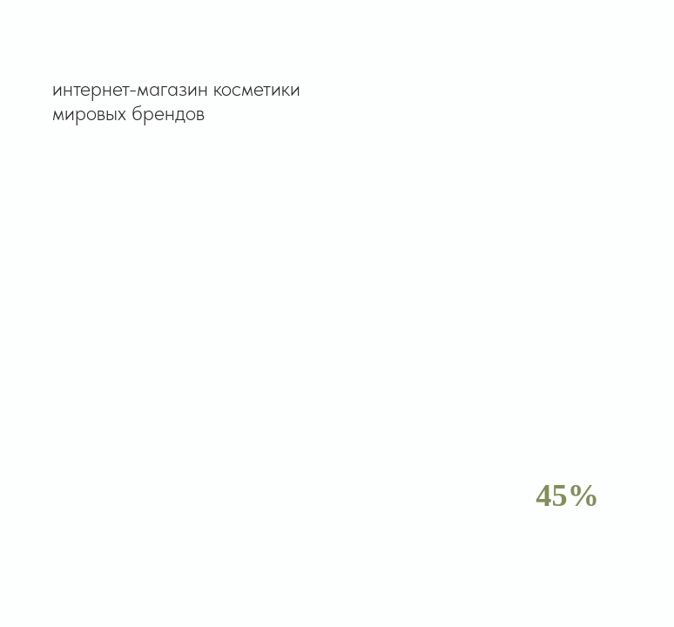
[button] (503, 42)
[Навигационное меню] (644, 43)
